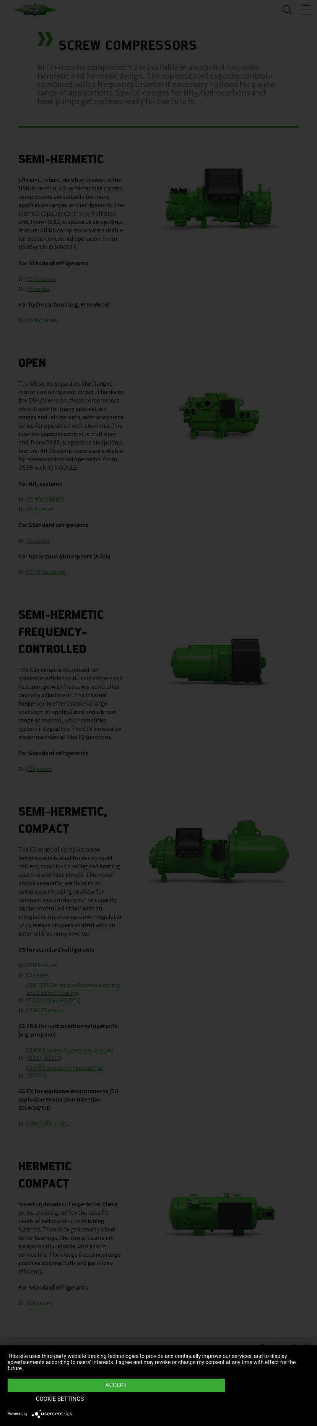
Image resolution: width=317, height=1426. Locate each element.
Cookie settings (264, 1399)
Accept (113, 1399)
